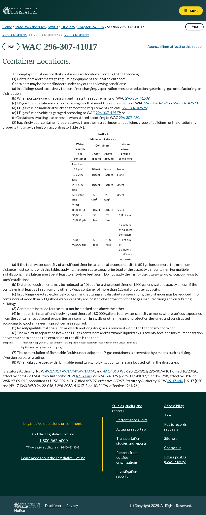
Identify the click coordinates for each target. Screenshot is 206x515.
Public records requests (175, 426)
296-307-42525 (134, 108)
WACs (53, 27)
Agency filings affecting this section (175, 46)
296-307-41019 (76, 35)
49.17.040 (70, 371)
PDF (11, 46)
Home (7, 27)
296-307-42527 (108, 112)
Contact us (172, 447)
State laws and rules (30, 27)
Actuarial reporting (131, 429)
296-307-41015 (14, 35)
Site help (171, 438)
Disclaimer (53, 505)
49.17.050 (87, 371)
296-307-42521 (156, 103)
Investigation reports (126, 474)
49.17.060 (110, 371)
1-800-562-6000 (53, 440)
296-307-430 (129, 117)
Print (194, 27)
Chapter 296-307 (90, 27)
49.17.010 (53, 371)
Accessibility (174, 406)
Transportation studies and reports (131, 440)
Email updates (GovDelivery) (175, 459)
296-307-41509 (137, 98)
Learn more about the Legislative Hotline (53, 458)
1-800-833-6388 (70, 447)
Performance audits (131, 420)
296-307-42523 (185, 103)
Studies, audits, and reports (127, 408)
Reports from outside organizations (127, 457)
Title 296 (68, 27)
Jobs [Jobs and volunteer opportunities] (167, 415)
